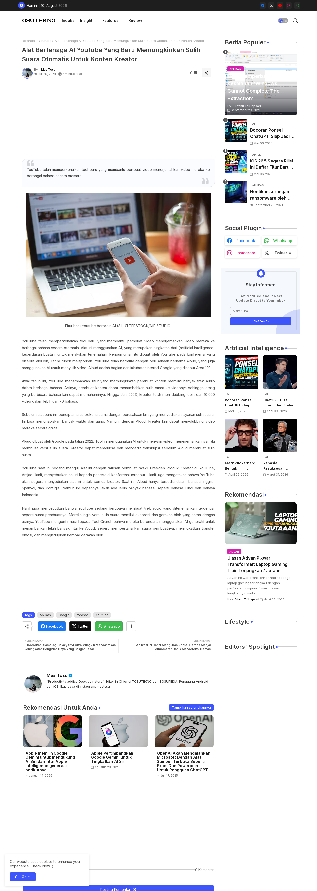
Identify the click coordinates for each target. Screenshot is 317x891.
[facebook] (263, 5)
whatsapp (282, 240)
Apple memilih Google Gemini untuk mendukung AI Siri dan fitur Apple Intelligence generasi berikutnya (50, 761)
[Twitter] (80, 626)
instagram (245, 252)
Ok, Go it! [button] (23, 877)
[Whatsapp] (109, 626)
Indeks (68, 20)
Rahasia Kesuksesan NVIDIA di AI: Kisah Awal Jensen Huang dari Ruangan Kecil (279, 466)
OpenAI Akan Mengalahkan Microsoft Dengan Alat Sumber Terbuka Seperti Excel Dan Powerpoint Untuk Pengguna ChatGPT (183, 761)
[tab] (68, 20)
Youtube (44, 41)
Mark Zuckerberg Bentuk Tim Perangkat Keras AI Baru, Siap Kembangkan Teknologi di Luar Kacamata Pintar (241, 466)
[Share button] (131, 626)
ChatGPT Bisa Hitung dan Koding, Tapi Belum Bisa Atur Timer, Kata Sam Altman (279, 403)
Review (135, 20)
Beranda (28, 41)
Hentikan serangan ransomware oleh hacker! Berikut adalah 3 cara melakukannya (273, 195)
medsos (83, 615)
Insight (86, 20)
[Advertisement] (118, 119)
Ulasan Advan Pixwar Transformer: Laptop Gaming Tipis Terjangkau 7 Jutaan (257, 564)
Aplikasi (46, 615)
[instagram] (289, 5)
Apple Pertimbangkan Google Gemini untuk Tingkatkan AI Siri (112, 757)
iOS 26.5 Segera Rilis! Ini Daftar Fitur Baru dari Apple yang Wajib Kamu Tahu (272, 165)
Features (110, 20)
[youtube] (280, 5)
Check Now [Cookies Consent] (40, 866)
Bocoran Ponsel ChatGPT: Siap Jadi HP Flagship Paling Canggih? (273, 134)
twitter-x (282, 252)
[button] (283, 20)
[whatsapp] (297, 5)
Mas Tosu (57, 675)
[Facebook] (52, 626)
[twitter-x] (271, 5)
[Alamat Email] (260, 311)
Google (64, 615)
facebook (245, 240)
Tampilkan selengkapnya (191, 707)
